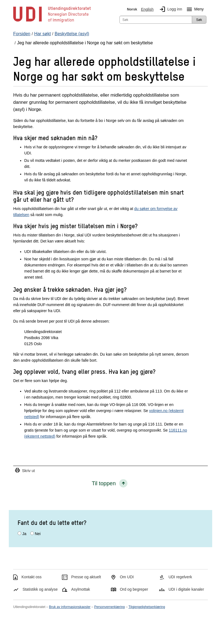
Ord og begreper (134, 589)
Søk (199, 20)
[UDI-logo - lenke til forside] (52, 22)
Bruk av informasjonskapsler (70, 607)
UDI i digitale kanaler (186, 589)
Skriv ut (25, 470)
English (147, 9)
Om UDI (127, 577)
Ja (24, 533)
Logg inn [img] (169, 9)
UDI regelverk (180, 577)
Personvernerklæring (109, 607)
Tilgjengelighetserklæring (147, 607)
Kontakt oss (31, 577)
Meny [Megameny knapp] (194, 9)
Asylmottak (80, 589)
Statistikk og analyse (40, 589)
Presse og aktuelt (86, 577)
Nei (37, 533)
